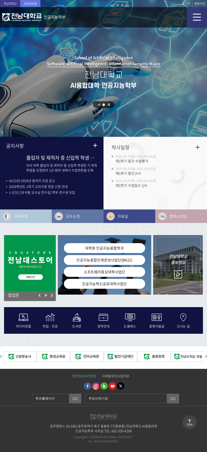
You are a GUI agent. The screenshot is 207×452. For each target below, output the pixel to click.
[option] (30, 263)
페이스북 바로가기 (87, 386)
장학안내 (103, 326)
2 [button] (103, 105)
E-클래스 (130, 326)
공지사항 (15, 145)
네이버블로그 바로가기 (104, 386)
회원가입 (199, 3)
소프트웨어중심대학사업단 (104, 272)
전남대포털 (30, 3)
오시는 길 (183, 326)
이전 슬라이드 (40, 295)
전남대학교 (10, 3)
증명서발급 (156, 326)
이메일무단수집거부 (115, 376)
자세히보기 (198, 147)
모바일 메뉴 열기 (197, 17)
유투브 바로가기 (112, 386)
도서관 (76, 326)
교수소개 (73, 216)
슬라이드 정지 (109, 104)
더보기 (95, 145)
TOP (190, 425)
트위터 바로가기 (120, 386)
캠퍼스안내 (178, 216)
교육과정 (21, 216)
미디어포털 (23, 326)
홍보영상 (178, 259)
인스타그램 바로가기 (95, 386)
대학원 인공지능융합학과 (104, 248)
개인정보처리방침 (84, 376)
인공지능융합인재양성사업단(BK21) (104, 260)
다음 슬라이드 (52, 295)
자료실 (123, 216)
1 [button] (99, 105)
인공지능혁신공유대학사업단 (104, 284)
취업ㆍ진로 (50, 326)
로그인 (186, 3)
